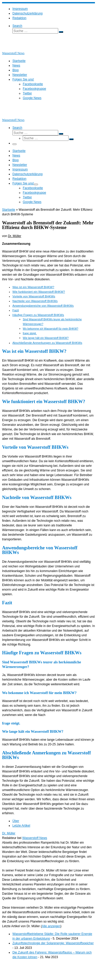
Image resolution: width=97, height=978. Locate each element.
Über (15, 821)
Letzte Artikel (21, 825)
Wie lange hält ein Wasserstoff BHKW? (46, 338)
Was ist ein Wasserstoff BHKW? (33, 287)
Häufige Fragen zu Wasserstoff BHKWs (38, 314)
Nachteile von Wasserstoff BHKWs (35, 301)
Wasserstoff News (34, 838)
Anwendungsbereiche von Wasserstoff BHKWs (43, 305)
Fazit (15, 310)
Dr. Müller (14, 236)
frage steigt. (30, 333)
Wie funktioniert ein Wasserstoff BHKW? (38, 291)
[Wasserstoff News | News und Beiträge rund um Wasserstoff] (8, 48)
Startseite (8, 209)
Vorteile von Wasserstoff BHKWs (33, 296)
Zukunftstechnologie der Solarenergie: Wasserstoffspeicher (53, 943)
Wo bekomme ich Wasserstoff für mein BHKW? (50, 328)
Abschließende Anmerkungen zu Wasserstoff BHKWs (47, 342)
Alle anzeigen (51, 926)
